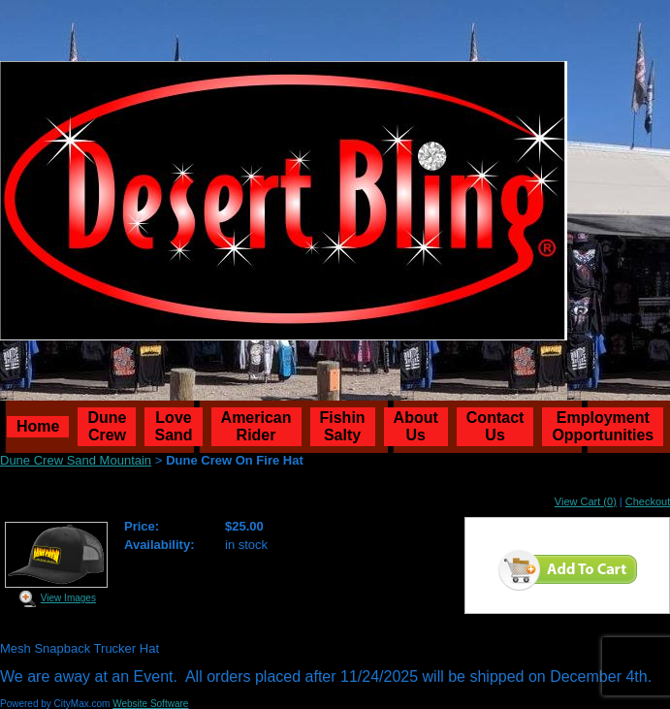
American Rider (256, 426)
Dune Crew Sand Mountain (75, 460)
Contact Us (495, 426)
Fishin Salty (343, 426)
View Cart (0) (586, 501)
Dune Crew (106, 426)
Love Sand (173, 426)
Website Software (150, 703)
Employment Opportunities (603, 426)
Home (37, 426)
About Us (416, 426)
